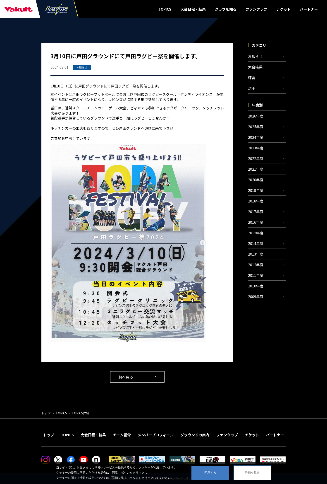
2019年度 (255, 190)
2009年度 (255, 296)
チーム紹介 (122, 434)
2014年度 (255, 243)
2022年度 (255, 158)
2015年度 (255, 233)
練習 (251, 77)
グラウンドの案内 (194, 434)
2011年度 (255, 275)
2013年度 (255, 254)
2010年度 (255, 286)
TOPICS (164, 9)
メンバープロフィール (156, 434)
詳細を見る (252, 472)
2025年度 (255, 126)
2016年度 (255, 222)
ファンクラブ (256, 9)
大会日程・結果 (193, 9)
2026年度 (255, 116)
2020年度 (255, 179)
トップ (46, 413)
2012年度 (255, 264)
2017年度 (255, 211)
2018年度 (255, 201)
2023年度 (255, 148)
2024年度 (255, 137)
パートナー (309, 9)
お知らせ (255, 56)
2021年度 (255, 169)
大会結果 (255, 67)
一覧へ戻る (124, 377)
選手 (251, 88)
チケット (283, 9)
